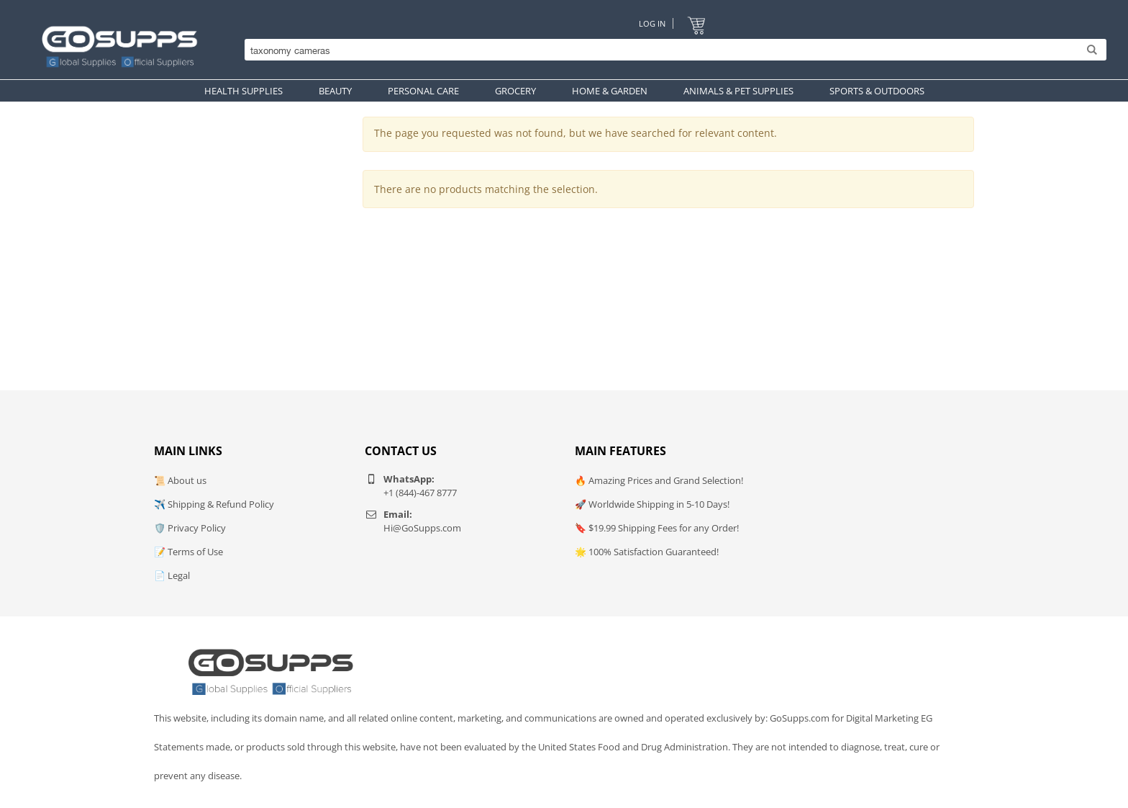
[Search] (672, 50)
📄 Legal (172, 575)
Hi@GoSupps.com (422, 527)
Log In (652, 23)
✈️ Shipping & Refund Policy (214, 504)
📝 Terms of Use (188, 551)
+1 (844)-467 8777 (420, 492)
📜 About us (180, 480)
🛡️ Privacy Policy (190, 527)
